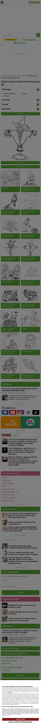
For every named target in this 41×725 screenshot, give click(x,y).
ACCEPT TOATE (20, 719)
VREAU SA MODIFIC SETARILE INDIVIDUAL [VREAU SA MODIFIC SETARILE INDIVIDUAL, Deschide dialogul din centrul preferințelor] (20, 722)
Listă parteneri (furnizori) (6, 715)
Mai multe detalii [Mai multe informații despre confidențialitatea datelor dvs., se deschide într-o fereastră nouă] (9, 692)
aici (23, 699)
